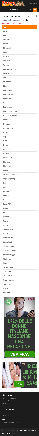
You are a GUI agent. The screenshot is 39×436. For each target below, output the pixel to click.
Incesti (5, 145)
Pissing (6, 191)
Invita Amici (6, 415)
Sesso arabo (7, 234)
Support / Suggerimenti (10, 423)
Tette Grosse (8, 267)
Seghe (5, 221)
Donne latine (7, 99)
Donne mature (8, 103)
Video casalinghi (9, 284)
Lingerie (6, 153)
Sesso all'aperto (9, 229)
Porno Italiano (8, 200)
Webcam (6, 293)
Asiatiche (6, 40)
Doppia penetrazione (10, 111)
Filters (27, 16)
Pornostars (7, 208)
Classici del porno (9, 69)
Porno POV (7, 204)
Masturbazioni (8, 166)
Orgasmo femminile (10, 175)
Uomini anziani (8, 280)
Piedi (5, 187)
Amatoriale (7, 31)
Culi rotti (6, 78)
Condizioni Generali (9, 398)
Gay (4, 137)
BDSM (5, 44)
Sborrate (6, 217)
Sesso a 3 (6, 225)
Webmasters (6, 413)
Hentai (5, 141)
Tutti (5, 27)
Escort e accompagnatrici (12, 116)
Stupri (5, 263)
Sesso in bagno (9, 246)
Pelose (5, 183)
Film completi (8, 128)
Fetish (5, 120)
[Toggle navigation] (4, 10)
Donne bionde (8, 90)
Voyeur (5, 288)
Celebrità (6, 61)
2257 (3, 406)
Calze (5, 52)
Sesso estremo (8, 238)
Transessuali (8, 276)
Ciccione (6, 65)
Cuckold (6, 73)
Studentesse (7, 259)
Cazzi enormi (8, 56)
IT (36, 3)
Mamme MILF (8, 158)
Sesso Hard (7, 242)
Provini (5, 213)
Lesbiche (6, 149)
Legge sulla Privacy (9, 401)
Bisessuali (7, 48)
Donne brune (8, 94)
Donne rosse (7, 107)
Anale (5, 35)
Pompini (6, 196)
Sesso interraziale (9, 250)
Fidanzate (7, 124)
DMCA (4, 403)
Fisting (5, 132)
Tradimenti (7, 272)
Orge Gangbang (9, 179)
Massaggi (7, 162)
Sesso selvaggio (9, 255)
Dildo (5, 86)
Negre (5, 170)
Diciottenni (7, 82)
